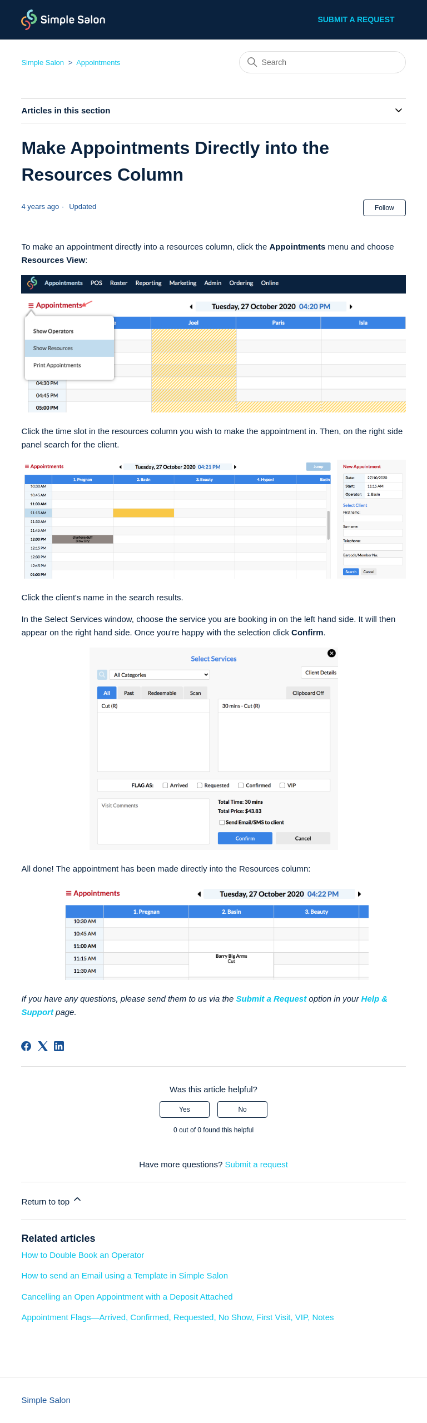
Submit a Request (271, 998)
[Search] (322, 62)
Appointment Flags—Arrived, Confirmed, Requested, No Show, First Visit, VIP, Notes (177, 1317)
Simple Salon (42, 62)
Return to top (52, 1199)
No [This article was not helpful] (242, 1109)
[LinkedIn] (59, 1046)
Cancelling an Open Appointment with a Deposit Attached (126, 1296)
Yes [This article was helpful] (184, 1109)
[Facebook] (26, 1046)
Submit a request (355, 19)
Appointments (98, 62)
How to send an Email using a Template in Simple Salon (124, 1275)
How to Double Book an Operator (82, 1255)
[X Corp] (43, 1046)
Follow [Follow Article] (384, 208)
